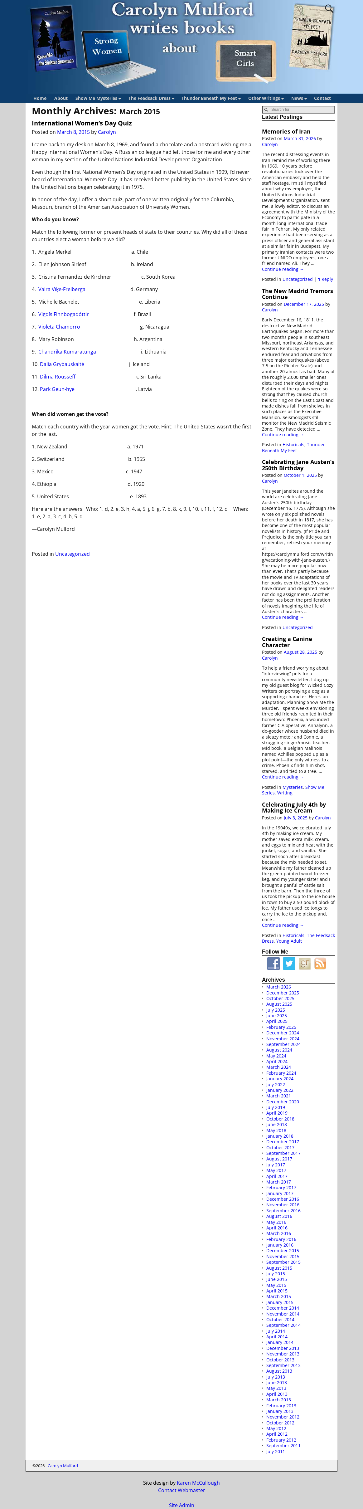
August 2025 (279, 1004)
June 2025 (276, 1015)
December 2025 (282, 993)
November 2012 (282, 1417)
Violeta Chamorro (59, 326)
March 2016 (278, 1233)
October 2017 (280, 1147)
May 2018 (276, 1130)
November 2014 (282, 1314)
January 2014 (279, 1342)
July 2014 (275, 1331)
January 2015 (279, 1302)
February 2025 (281, 1027)
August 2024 (279, 1050)
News (300, 98)
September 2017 (283, 1153)
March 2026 (278, 987)
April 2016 (277, 1228)
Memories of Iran (286, 131)
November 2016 (282, 1205)
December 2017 (282, 1142)
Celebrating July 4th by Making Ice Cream (294, 807)
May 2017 (276, 1170)
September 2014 (283, 1325)
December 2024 (282, 1033)
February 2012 (281, 1440)
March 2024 (278, 1067)
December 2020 (282, 1102)
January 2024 (279, 1079)
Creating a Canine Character (287, 641)
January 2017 (279, 1193)
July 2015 (275, 1274)
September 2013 (283, 1365)
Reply (325, 279)
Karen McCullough (198, 1482)
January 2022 (279, 1090)
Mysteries (293, 787)
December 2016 (282, 1199)
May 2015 (276, 1285)
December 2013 (282, 1348)
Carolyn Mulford (63, 1465)
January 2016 (279, 1245)
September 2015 (283, 1262)
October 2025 (280, 998)
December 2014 (282, 1308)
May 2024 (276, 1056)
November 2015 (282, 1256)
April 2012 (277, 1434)
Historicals (293, 444)
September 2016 (283, 1211)
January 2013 (279, 1411)
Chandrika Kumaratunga (67, 351)
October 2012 (280, 1423)
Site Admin (181, 1505)
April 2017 (277, 1176)
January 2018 (279, 1136)
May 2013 (276, 1388)
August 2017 (279, 1159)
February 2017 (281, 1187)
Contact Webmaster (181, 1490)
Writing (285, 793)
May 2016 (276, 1222)
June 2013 (276, 1382)
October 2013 (280, 1360)
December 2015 (282, 1250)
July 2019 (275, 1107)
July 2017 (275, 1165)
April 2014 (277, 1337)
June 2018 (276, 1124)
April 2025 (277, 1021)
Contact (322, 98)
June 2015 (276, 1279)
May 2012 (276, 1428)
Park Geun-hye (57, 389)
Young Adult (289, 941)
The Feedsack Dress (152, 98)
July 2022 (275, 1084)
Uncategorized (72, 553)
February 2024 (281, 1073)
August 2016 (279, 1216)
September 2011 (283, 1445)
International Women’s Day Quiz (82, 123)
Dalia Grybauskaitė (62, 364)
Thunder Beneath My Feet (213, 98)
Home (39, 98)
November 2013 (282, 1354)
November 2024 (282, 1039)
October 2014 (280, 1319)
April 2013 (277, 1394)
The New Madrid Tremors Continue (297, 293)
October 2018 (280, 1119)
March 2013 (278, 1400)
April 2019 (277, 1113)
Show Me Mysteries (99, 98)
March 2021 (278, 1096)
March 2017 (278, 1182)
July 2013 (275, 1377)
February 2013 (281, 1406)
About (61, 98)
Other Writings (267, 98)
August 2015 (279, 1268)
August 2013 (279, 1371)
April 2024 (277, 1061)
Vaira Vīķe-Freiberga (61, 289)
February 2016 (281, 1239)
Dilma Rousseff (57, 376)
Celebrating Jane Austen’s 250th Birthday (298, 464)
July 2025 (275, 1010)
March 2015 (278, 1296)
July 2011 (275, 1451)
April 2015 (277, 1291)
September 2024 (283, 1044)
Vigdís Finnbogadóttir (63, 314)
